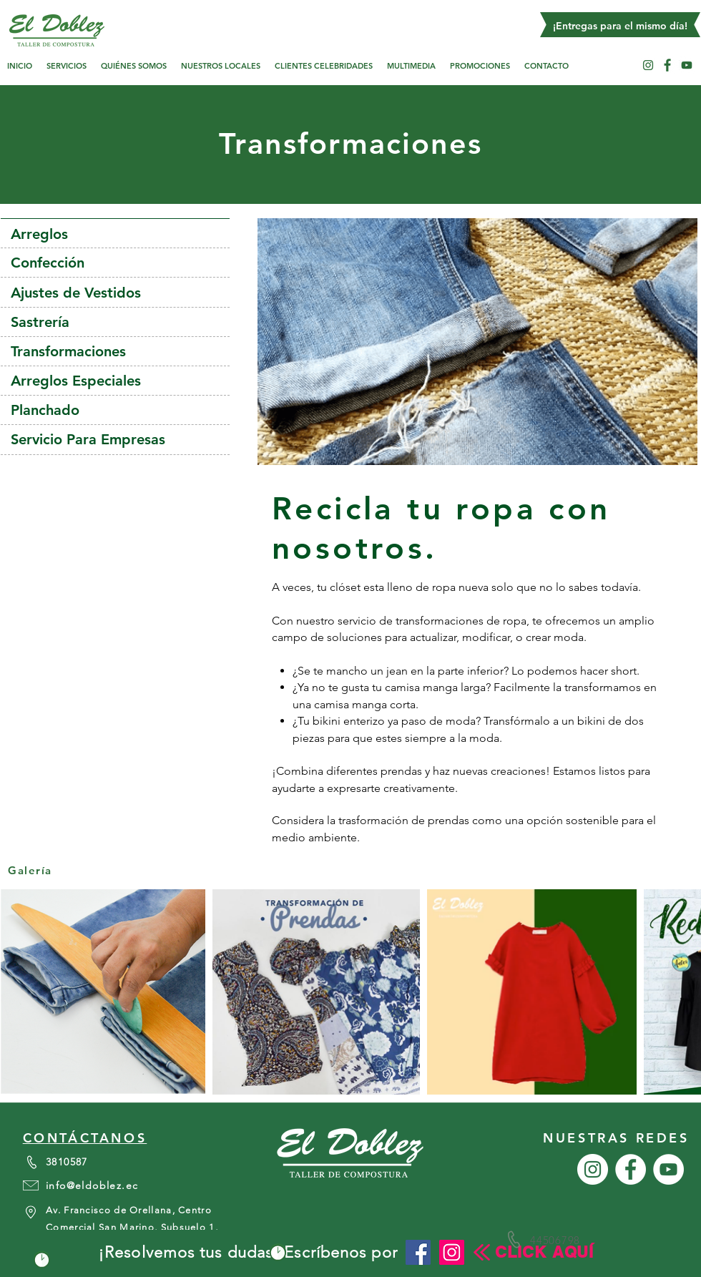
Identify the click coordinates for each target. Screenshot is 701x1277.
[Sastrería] (115, 322)
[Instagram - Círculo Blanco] (648, 65)
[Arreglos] (115, 234)
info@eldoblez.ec (92, 1185)
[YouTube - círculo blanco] (686, 65)
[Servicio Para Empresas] (115, 439)
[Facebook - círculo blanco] (667, 65)
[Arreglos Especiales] (115, 380)
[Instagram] (451, 1252)
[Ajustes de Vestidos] (115, 292)
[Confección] (115, 262)
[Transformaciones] (115, 351)
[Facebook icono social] (418, 1252)
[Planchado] (115, 410)
